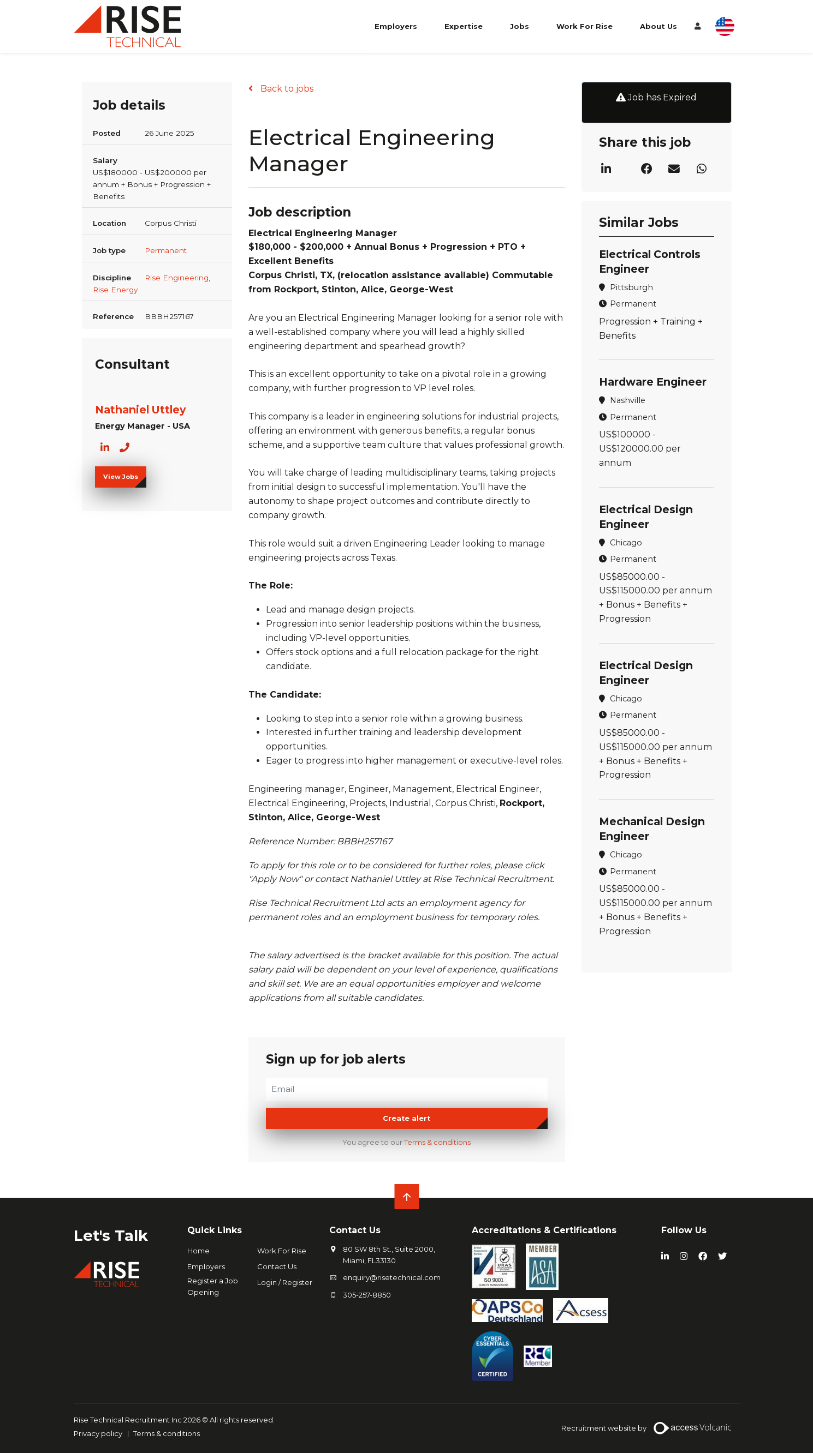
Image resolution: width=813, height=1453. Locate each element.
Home (198, 1250)
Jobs (519, 26)
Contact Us (276, 1266)
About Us (658, 26)
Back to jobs (285, 88)
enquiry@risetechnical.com (392, 1277)
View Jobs (120, 477)
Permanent (166, 250)
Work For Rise (584, 26)
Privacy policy (98, 1433)
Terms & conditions (437, 1142)
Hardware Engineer (653, 381)
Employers (396, 26)
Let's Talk (111, 1235)
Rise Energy (115, 289)
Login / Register (284, 1282)
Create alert (406, 1118)
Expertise (463, 26)
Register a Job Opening (212, 1286)
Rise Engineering (177, 277)
